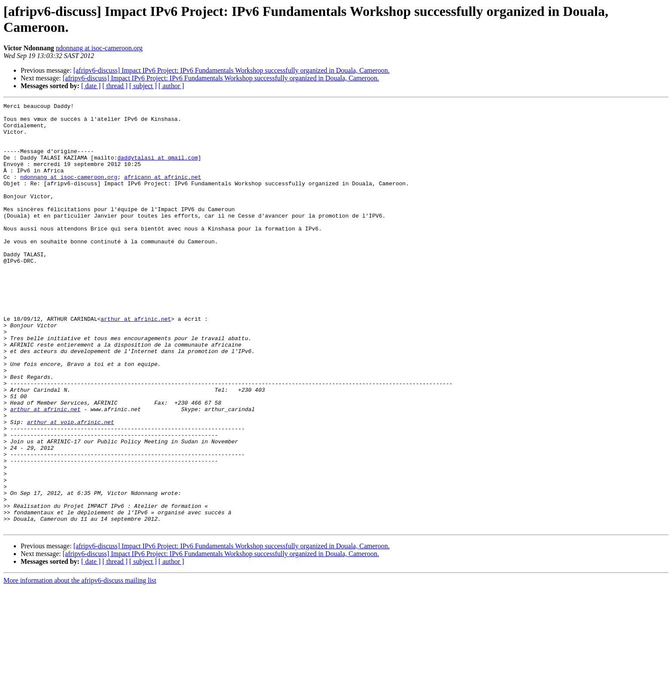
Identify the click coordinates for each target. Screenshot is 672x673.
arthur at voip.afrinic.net (70, 486)
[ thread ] (115, 85)
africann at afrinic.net (162, 192)
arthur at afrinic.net (136, 362)
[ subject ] (143, 85)
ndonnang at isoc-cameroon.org (99, 48)
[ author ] (171, 85)
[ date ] (91, 85)
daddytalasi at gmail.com (157, 169)
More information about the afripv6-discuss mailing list (79, 665)
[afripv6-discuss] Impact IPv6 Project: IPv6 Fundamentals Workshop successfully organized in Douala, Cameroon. (231, 70)
